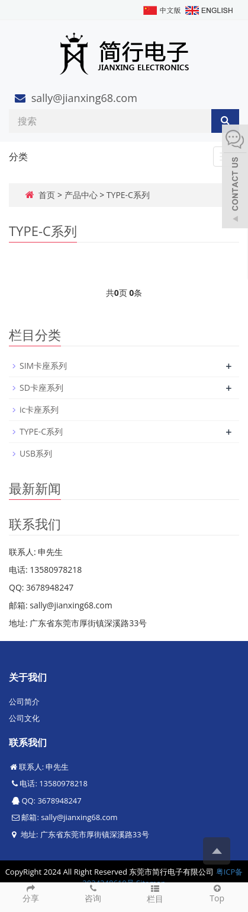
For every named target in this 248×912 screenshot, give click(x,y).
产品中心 (81, 194)
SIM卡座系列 (43, 365)
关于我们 (28, 677)
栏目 (155, 893)
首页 (46, 194)
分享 (31, 893)
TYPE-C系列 (128, 194)
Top (217, 893)
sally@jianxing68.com (84, 98)
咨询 (93, 893)
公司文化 (24, 718)
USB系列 (36, 453)
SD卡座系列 (41, 387)
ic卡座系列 (39, 409)
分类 (18, 156)
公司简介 (24, 701)
